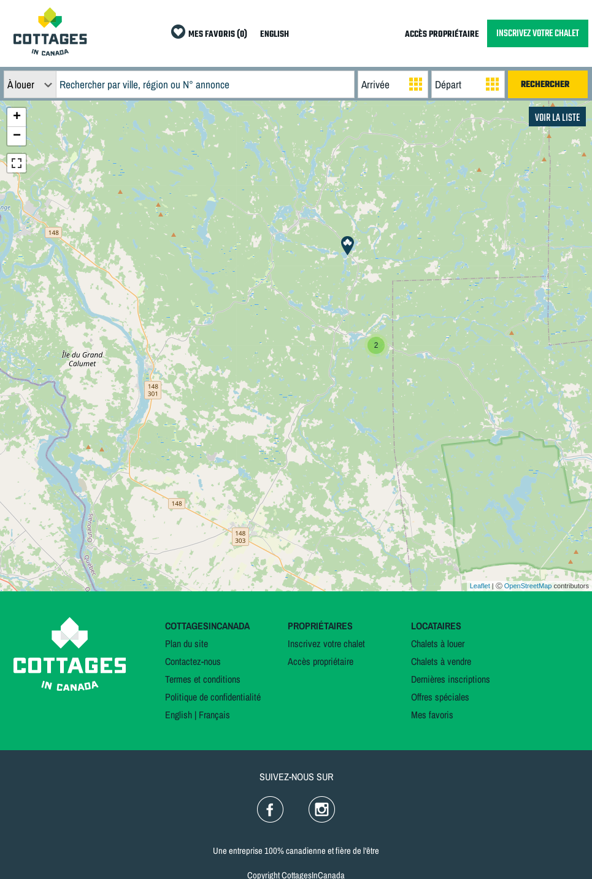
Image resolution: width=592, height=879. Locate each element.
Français (214, 714)
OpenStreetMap (528, 585)
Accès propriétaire (320, 661)
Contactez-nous (193, 661)
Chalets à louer (437, 643)
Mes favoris (432, 714)
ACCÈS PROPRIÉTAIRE (442, 35)
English (178, 714)
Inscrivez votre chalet (326, 643)
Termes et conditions (202, 679)
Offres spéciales (440, 697)
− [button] (17, 136)
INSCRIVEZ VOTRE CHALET (537, 33)
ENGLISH (274, 35)
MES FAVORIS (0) (217, 35)
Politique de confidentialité (213, 697)
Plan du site (186, 643)
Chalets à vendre (441, 661)
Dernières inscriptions (450, 679)
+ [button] (17, 117)
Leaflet (480, 585)
